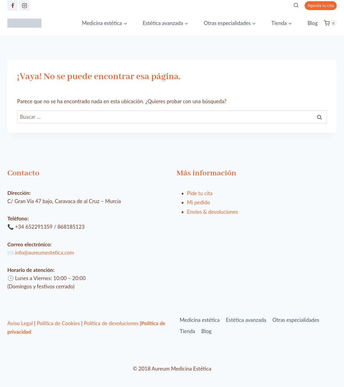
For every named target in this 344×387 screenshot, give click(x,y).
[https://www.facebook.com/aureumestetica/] (12, 5)
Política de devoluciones (111, 323)
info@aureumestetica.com (44, 252)
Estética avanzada (246, 320)
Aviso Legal (20, 323)
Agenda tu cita (320, 5)
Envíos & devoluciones (212, 212)
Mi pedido (198, 202)
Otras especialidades (296, 320)
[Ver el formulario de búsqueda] (296, 5)
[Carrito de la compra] (330, 23)
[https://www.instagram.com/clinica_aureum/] (24, 5)
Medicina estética (200, 320)
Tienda (187, 331)
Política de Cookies (58, 323)
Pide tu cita (200, 193)
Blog (312, 23)
